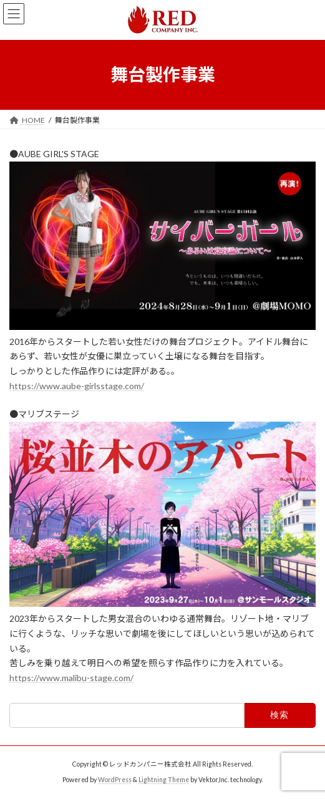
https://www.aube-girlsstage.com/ (76, 385)
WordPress (115, 779)
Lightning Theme (163, 779)
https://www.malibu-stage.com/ (71, 677)
